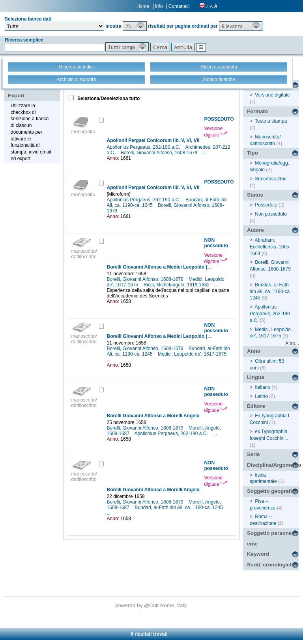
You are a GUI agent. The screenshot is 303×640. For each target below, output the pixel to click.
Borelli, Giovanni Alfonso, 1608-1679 (159, 152)
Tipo (252, 153)
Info (159, 6)
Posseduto (266, 205)
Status (255, 195)
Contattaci (179, 6)
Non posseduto (271, 214)
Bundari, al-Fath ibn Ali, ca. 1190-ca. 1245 (179, 507)
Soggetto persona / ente (271, 538)
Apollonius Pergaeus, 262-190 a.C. (144, 147)
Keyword (258, 554)
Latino (261, 396)
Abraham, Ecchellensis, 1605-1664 (270, 246)
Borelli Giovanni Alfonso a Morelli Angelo (153, 415)
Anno (253, 351)
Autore (255, 230)
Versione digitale (215, 132)
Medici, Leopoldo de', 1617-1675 (193, 354)
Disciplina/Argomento (273, 465)
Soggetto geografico (272, 491)
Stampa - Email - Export (33, 90)
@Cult (152, 605)
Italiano (262, 387)
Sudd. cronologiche (271, 565)
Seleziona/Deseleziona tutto (108, 98)
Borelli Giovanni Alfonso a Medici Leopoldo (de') (161, 267)
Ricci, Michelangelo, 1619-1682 (177, 285)
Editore (256, 406)
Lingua (255, 377)
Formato (257, 111)
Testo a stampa (271, 121)
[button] (135, 26)
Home (143, 6)
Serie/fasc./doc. (271, 179)
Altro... (292, 343)
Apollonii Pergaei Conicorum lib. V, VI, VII (153, 140)
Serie (253, 454)
